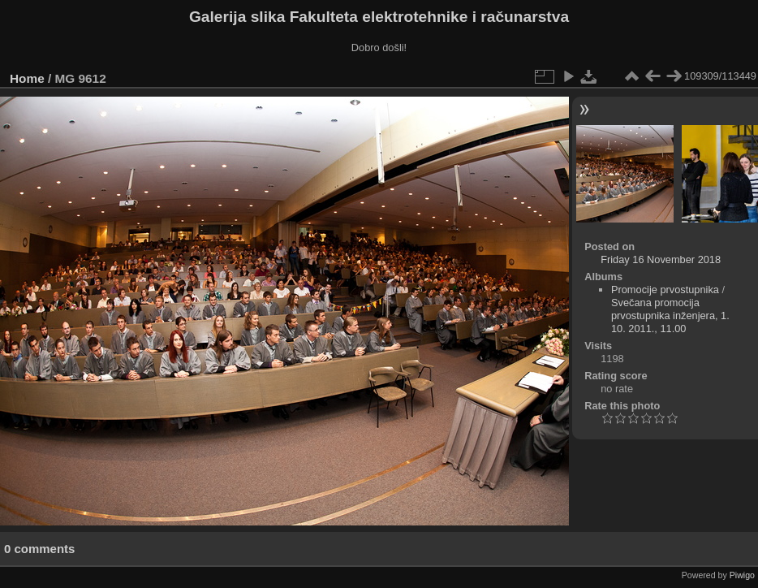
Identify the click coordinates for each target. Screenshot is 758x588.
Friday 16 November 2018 (661, 259)
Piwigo (742, 575)
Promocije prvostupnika (665, 289)
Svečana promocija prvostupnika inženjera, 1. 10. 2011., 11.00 (670, 315)
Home (27, 78)
